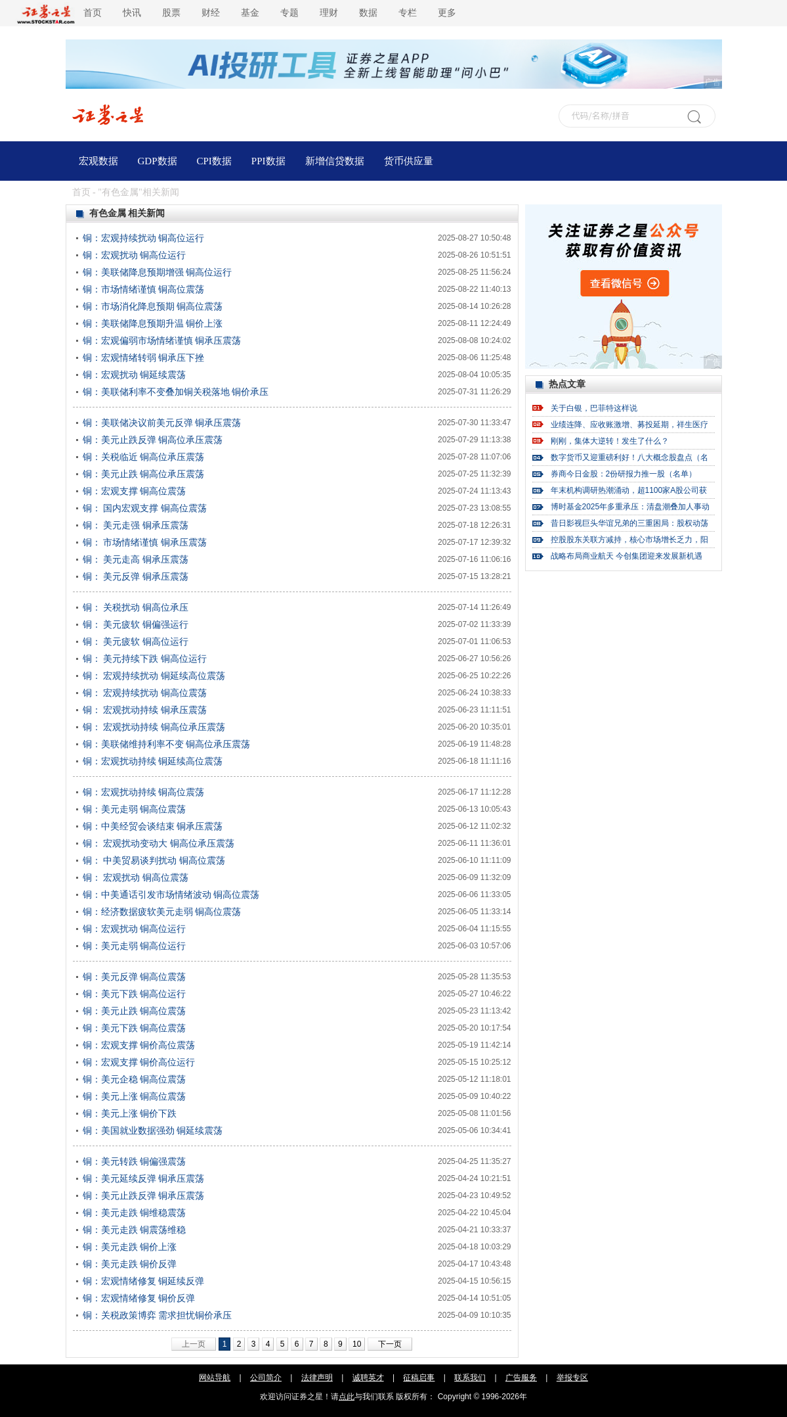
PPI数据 (268, 161)
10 (356, 1344)
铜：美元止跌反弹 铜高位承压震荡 (153, 439)
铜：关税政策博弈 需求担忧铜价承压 (157, 1315)
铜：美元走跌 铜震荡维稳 (134, 1229)
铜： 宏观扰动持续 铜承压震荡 (145, 710)
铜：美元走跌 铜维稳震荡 (134, 1212)
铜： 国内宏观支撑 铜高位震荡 (145, 508)
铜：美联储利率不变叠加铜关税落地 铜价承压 (176, 391)
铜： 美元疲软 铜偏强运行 (136, 624)
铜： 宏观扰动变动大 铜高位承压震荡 (159, 843)
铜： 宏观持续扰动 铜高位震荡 (145, 692)
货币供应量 (408, 161)
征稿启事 (419, 1377)
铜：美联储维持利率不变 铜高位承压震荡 (167, 744)
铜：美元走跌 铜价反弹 (130, 1264)
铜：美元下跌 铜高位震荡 (134, 1028)
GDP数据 (157, 161)
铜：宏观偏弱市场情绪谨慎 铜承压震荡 (162, 340)
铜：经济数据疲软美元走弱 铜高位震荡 (162, 911)
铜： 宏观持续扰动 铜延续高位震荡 (154, 675)
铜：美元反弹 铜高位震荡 (134, 976)
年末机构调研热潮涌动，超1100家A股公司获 (629, 490)
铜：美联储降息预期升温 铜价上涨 (153, 323)
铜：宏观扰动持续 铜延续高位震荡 (153, 761)
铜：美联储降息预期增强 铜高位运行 (157, 272)
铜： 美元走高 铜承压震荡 (136, 559)
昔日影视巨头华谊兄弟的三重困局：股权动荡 (629, 523)
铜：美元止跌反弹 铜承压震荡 (144, 1195)
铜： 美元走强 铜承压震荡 (136, 525)
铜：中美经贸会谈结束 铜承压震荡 (153, 826)
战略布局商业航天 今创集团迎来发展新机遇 (626, 556)
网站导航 (214, 1377)
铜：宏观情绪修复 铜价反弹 (139, 1298)
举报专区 (572, 1377)
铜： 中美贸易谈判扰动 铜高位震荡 (154, 860)
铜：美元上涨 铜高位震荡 (134, 1096)
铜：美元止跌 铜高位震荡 (134, 1011)
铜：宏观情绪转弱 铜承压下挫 (144, 357)
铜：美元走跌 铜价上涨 (130, 1247)
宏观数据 (98, 161)
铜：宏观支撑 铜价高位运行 (139, 1062)
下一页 (390, 1344)
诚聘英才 (368, 1377)
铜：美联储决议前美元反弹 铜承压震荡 (162, 422)
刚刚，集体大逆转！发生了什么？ (610, 441)
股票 (171, 13)
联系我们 (470, 1377)
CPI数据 (214, 161)
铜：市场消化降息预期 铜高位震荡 (153, 306)
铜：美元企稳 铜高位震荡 (134, 1079)
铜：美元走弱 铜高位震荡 (134, 809)
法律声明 (317, 1377)
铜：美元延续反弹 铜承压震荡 (144, 1178)
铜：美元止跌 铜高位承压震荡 (144, 474)
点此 (346, 1396)
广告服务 (521, 1377)
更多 (447, 13)
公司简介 (266, 1377)
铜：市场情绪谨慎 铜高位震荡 (144, 289)
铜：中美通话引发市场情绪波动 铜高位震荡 (171, 894)
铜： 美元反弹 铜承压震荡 (136, 576)
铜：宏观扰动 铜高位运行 (134, 255)
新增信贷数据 (334, 161)
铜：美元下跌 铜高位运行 (134, 993)
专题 (289, 13)
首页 (92, 13)
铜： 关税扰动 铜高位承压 (136, 607)
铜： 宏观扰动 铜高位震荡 (136, 877)
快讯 (132, 13)
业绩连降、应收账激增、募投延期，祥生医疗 (629, 424)
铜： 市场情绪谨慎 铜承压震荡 (145, 542)
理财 (329, 13)
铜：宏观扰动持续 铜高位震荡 (144, 792)
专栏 (407, 13)
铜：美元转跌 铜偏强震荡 (134, 1161)
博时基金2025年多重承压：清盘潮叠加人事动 (630, 506)
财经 (211, 13)
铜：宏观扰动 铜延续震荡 (134, 374)
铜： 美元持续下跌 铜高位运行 (145, 658)
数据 (368, 13)
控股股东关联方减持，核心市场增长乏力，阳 (629, 539)
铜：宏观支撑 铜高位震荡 (134, 491)
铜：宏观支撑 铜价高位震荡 (139, 1045)
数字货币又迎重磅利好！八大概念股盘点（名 (629, 457)
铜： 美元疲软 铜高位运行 (136, 641)
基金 (250, 13)
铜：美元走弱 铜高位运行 (134, 946)
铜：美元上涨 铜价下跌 (130, 1113)
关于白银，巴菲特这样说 (594, 408)
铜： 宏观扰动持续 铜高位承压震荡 (154, 727)
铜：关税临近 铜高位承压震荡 (144, 457)
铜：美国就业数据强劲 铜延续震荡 (153, 1130)
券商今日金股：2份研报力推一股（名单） (624, 473)
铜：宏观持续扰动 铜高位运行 (144, 238)
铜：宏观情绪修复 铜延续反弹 (144, 1281)
